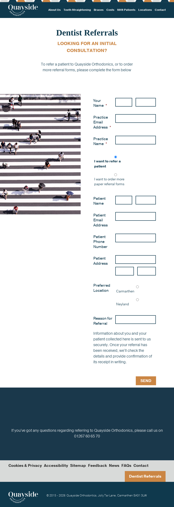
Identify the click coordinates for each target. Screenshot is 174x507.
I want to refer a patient (107, 164)
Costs (110, 10)
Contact (160, 10)
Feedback (97, 465)
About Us (55, 10)
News (114, 465)
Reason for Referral (102, 321)
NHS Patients (126, 10)
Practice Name (100, 141)
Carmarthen (125, 291)
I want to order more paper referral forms (109, 182)
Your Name (100, 103)
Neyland (122, 304)
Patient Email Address (100, 220)
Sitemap (78, 465)
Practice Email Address (102, 122)
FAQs (126, 465)
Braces (98, 10)
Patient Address (100, 261)
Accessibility (56, 465)
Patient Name (99, 201)
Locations (145, 10)
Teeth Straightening (77, 10)
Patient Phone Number (100, 241)
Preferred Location (101, 288)
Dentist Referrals (145, 476)
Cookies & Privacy (25, 465)
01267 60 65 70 (87, 435)
